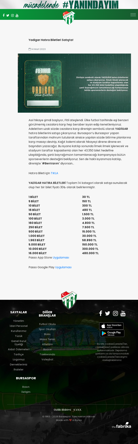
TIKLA (54, 173)
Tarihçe (19, 354)
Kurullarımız (18, 331)
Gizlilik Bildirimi (62, 410)
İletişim (25, 392)
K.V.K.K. (78, 410)
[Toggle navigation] (133, 16)
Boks (47, 334)
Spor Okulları (47, 329)
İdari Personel (19, 326)
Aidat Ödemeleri (18, 349)
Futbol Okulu (47, 324)
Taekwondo (47, 354)
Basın (25, 387)
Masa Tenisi (47, 339)
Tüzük (18, 336)
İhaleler (19, 369)
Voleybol (47, 359)
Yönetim (18, 321)
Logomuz (19, 359)
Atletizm (47, 344)
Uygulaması (61, 257)
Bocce (47, 349)
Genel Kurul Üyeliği (18, 342)
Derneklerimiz (18, 364)
